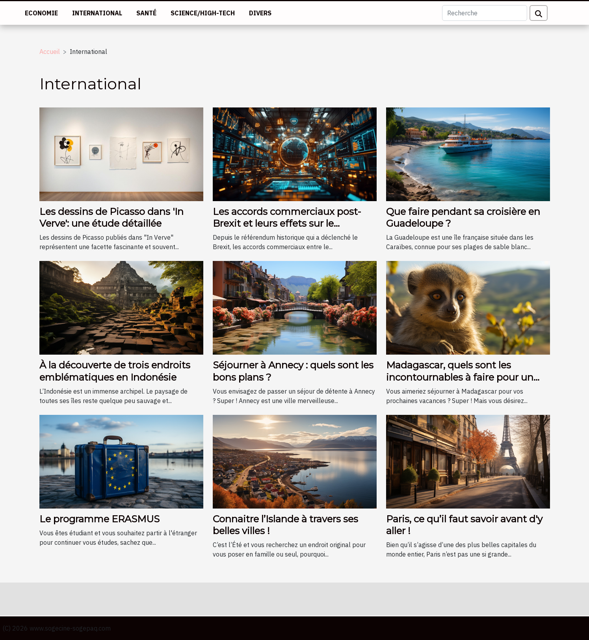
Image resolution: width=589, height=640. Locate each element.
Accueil (49, 51)
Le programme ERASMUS (99, 519)
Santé (146, 13)
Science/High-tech (203, 13)
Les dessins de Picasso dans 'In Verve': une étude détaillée (111, 217)
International (97, 13)
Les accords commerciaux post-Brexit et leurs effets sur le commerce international (287, 223)
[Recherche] (484, 13)
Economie (41, 13)
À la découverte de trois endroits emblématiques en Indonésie (114, 371)
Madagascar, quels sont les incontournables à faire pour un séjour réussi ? (459, 377)
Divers (260, 13)
